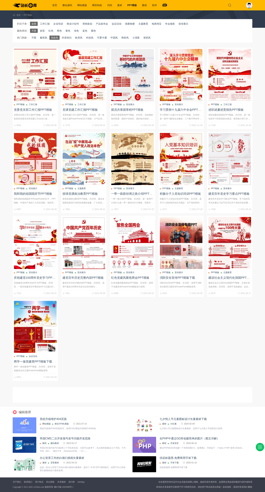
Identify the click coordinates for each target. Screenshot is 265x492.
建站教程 (55, 443)
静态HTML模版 (62, 424)
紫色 (93, 30)
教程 (144, 5)
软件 (154, 5)
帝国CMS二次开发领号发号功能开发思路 (65, 438)
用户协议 (39, 482)
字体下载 (174, 462)
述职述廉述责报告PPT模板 (226, 109)
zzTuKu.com (38, 487)
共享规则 (61, 482)
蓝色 (84, 30)
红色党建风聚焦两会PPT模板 (130, 277)
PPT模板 (132, 5)
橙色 (59, 30)
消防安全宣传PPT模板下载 (177, 277)
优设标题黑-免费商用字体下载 (178, 457)
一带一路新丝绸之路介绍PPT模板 (133, 193)
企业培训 (58, 23)
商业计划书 (73, 23)
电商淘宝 (157, 23)
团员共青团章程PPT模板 (127, 109)
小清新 (136, 37)
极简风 (43, 37)
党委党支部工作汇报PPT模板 (33, 109)
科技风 (89, 37)
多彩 (42, 30)
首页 (54, 5)
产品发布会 (102, 23)
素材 (119, 5)
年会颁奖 (170, 23)
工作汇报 (45, 23)
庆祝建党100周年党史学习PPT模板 (37, 277)
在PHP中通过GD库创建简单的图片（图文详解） (190, 438)
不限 (33, 30)
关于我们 (17, 482)
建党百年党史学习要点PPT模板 (229, 193)
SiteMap (81, 482)
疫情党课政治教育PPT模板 (80, 193)
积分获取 (50, 482)
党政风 (54, 37)
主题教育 (143, 23)
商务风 (125, 37)
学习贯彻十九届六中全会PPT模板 (182, 109)
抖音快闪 (67, 37)
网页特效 (97, 5)
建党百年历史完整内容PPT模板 (83, 277)
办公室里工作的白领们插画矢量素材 (62, 457)
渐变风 (147, 37)
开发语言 (174, 443)
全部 (33, 23)
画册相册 (130, 23)
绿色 (76, 30)
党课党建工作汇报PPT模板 (80, 109)
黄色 (67, 30)
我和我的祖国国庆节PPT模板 (33, 193)
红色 (50, 30)
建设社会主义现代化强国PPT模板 (230, 277)
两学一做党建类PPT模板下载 (33, 361)
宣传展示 (183, 23)
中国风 (114, 37)
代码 (109, 5)
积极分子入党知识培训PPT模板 (180, 193)
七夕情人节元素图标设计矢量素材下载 (183, 419)
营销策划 (87, 23)
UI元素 (173, 424)
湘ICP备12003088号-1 (63, 487)
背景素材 (55, 462)
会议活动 (116, 23)
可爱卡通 (102, 37)
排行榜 (71, 482)
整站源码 (67, 5)
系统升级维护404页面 (53, 419)
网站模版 (82, 5)
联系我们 (28, 482)
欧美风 (78, 37)
